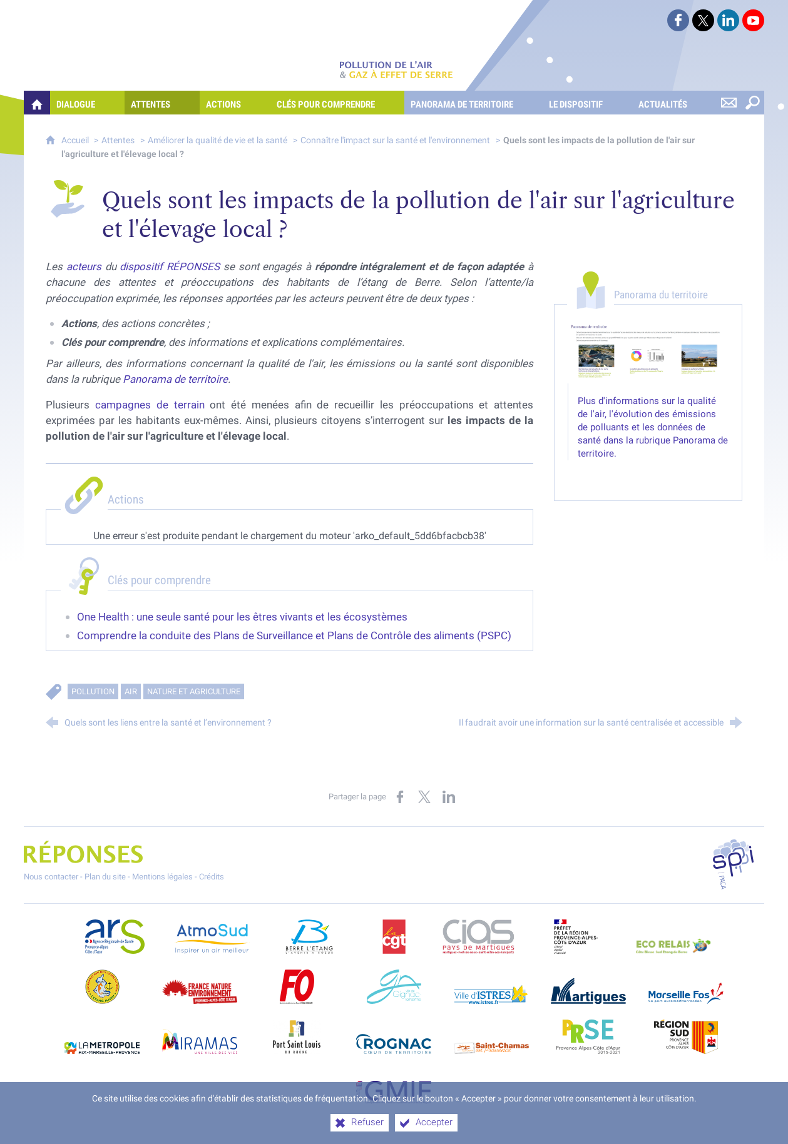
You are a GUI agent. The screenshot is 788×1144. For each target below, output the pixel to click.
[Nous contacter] (728, 102)
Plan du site (105, 876)
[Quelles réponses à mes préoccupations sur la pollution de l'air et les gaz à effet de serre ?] (37, 102)
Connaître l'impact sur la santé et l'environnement (395, 140)
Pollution (93, 691)
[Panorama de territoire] (473, 102)
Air (131, 691)
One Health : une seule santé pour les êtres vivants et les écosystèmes (242, 616)
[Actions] (235, 102)
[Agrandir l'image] (648, 353)
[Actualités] (674, 102)
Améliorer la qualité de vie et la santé (217, 140)
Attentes (118, 140)
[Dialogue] (87, 102)
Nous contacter (51, 876)
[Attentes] (162, 102)
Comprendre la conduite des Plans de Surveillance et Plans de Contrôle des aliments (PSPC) (294, 635)
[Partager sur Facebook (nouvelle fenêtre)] (400, 796)
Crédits (211, 876)
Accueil (76, 140)
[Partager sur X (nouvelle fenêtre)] (424, 796)
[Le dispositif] (587, 102)
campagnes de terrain (150, 404)
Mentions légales (162, 876)
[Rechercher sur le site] (752, 102)
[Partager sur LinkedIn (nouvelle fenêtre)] (448, 796)
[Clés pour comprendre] (337, 102)
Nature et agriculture (193, 691)
